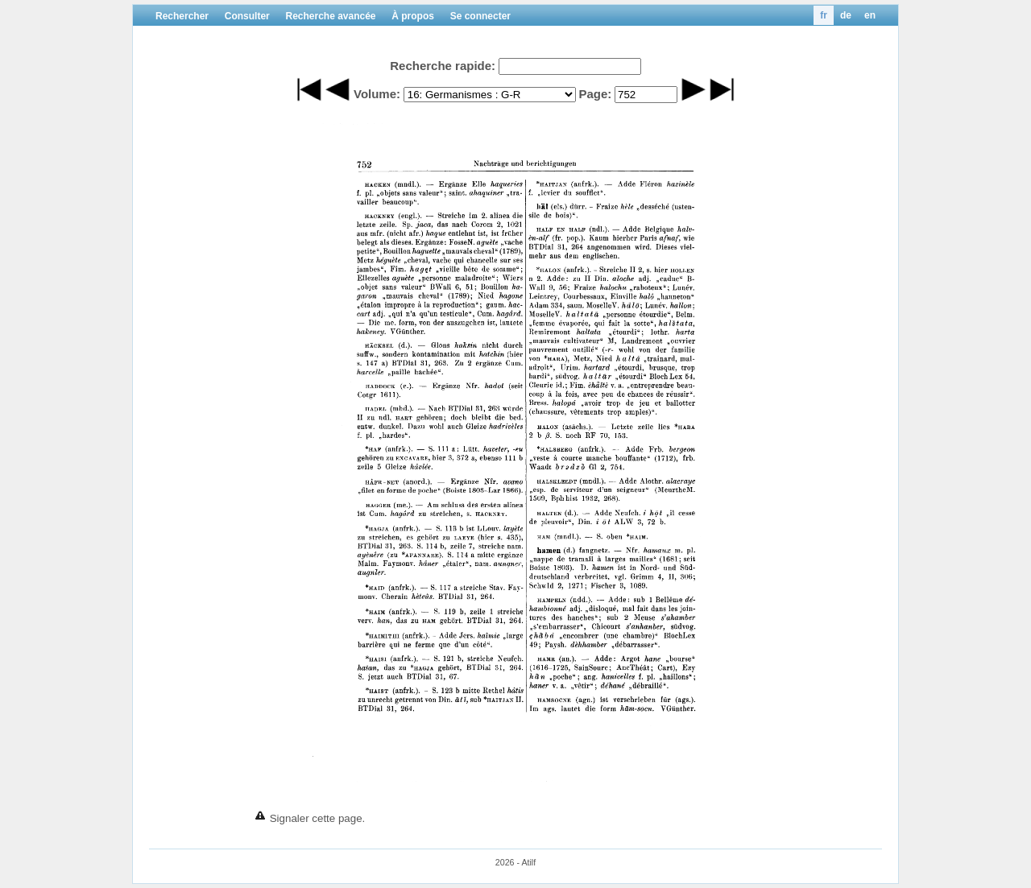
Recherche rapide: (442, 65)
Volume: (377, 94)
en (870, 15)
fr (823, 15)
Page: (594, 94)
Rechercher (182, 16)
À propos (412, 16)
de (845, 15)
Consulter (247, 16)
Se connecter (480, 16)
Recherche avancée (330, 16)
